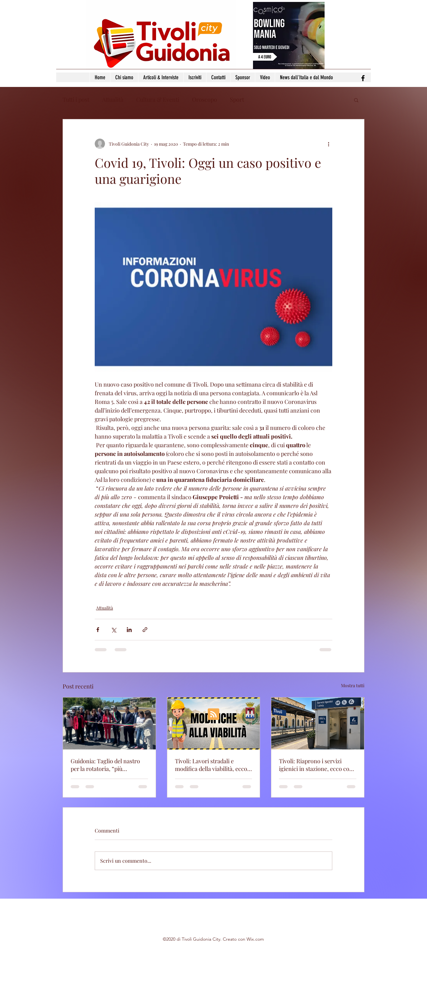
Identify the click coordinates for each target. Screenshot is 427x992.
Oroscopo (204, 99)
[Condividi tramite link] (145, 630)
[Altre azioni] (328, 144)
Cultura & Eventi (157, 99)
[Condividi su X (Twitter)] (113, 630)
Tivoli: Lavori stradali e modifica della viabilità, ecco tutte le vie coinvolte (211, 765)
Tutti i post (76, 99)
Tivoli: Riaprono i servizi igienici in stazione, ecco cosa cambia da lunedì (317, 765)
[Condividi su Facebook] (98, 630)
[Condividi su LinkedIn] (129, 630)
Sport (237, 99)
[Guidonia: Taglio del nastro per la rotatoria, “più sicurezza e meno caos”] (109, 723)
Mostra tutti (352, 685)
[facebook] (363, 78)
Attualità (112, 99)
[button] (356, 99)
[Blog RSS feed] (213, 714)
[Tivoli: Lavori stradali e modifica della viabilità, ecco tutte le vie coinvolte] (213, 723)
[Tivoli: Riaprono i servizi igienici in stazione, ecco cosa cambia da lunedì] (317, 723)
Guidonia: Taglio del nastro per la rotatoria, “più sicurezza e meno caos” (105, 765)
